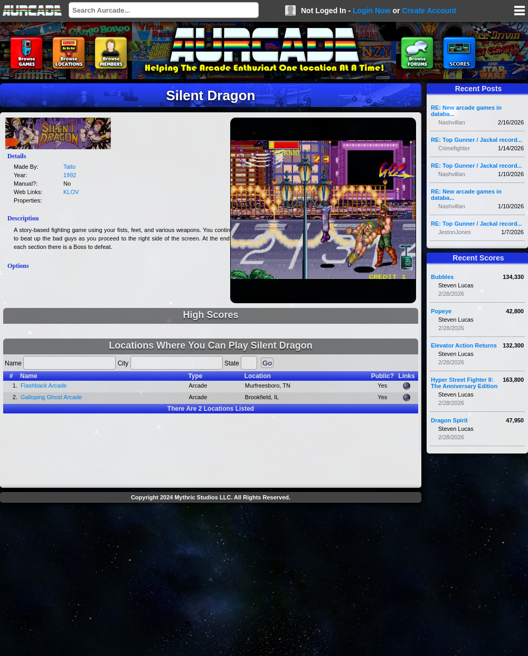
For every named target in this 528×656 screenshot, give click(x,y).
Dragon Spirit (449, 420)
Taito (69, 166)
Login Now (372, 10)
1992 (69, 175)
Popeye (441, 311)
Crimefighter (454, 148)
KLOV (71, 192)
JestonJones (454, 232)
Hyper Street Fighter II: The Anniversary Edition (464, 383)
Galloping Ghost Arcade (51, 397)
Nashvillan (451, 122)
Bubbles (442, 277)
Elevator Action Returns (464, 345)
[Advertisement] (211, 580)
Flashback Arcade (44, 385)
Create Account (429, 10)
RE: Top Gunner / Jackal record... (476, 140)
